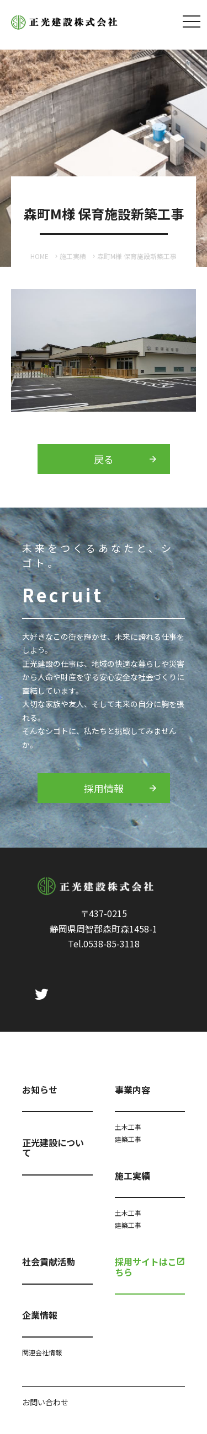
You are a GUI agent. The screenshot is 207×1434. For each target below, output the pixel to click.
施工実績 (73, 256)
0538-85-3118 (111, 943)
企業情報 (39, 1315)
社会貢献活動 (48, 1261)
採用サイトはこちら (146, 1266)
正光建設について (53, 1147)
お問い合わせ (45, 1402)
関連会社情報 (42, 1352)
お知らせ (39, 1089)
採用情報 (104, 788)
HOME (39, 256)
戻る (104, 459)
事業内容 (132, 1089)
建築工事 (128, 1139)
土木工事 (128, 1126)
